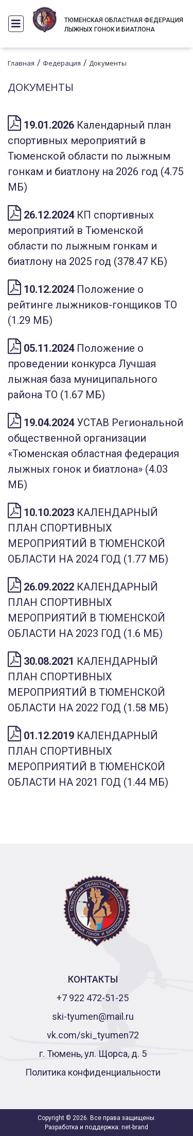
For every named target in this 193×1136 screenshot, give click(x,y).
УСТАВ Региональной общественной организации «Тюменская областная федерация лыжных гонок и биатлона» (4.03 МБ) (95, 453)
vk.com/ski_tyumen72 (93, 1035)
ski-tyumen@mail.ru (93, 1016)
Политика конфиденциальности (93, 1072)
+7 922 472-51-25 (93, 997)
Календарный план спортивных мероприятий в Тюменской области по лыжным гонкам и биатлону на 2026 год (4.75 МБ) (95, 156)
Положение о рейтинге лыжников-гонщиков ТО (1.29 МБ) (92, 304)
